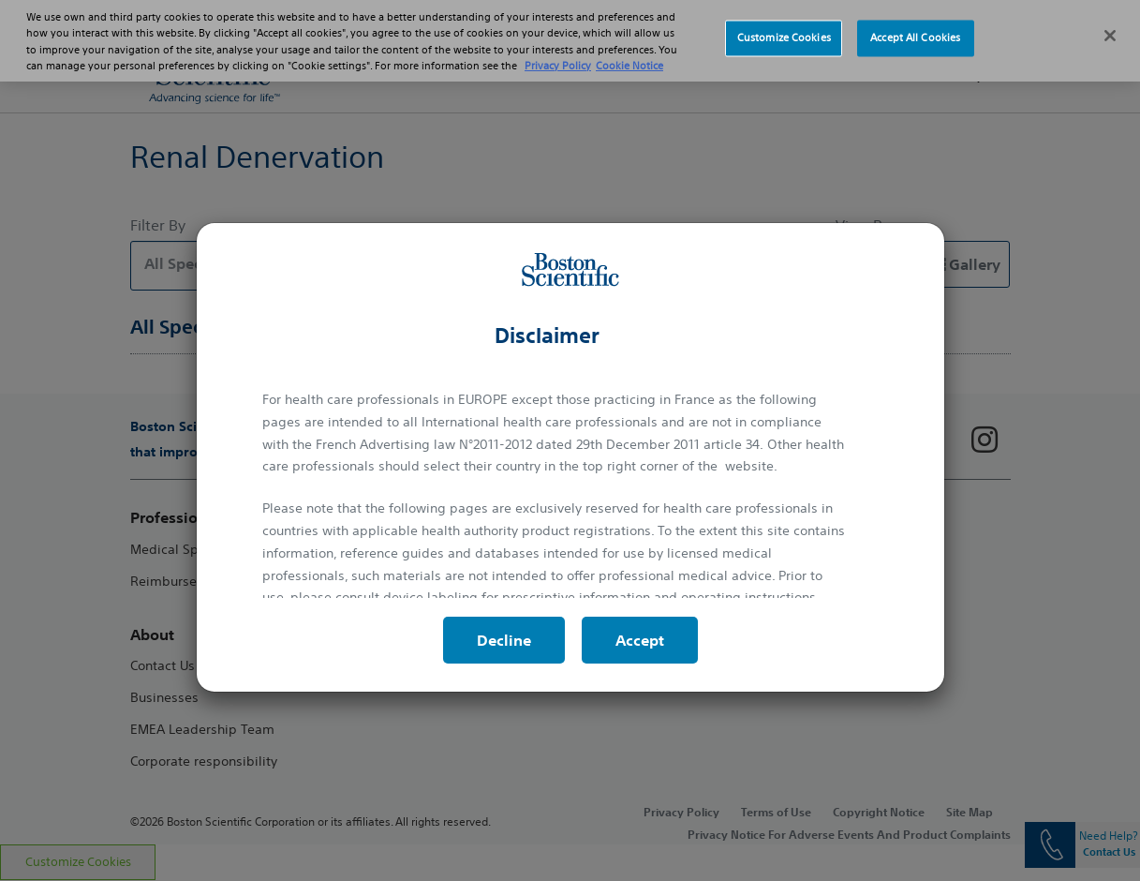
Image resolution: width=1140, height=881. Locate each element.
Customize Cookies (784, 27)
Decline (504, 640)
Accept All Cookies (915, 27)
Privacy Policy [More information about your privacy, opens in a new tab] (558, 54)
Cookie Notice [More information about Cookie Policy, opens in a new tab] (629, 54)
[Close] (1110, 25)
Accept (639, 640)
